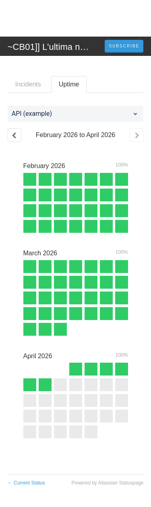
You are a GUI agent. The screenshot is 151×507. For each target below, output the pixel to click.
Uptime (69, 84)
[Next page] (136, 135)
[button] (124, 46)
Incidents (28, 84)
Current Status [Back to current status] (26, 483)
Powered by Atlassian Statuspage (107, 483)
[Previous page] (14, 135)
